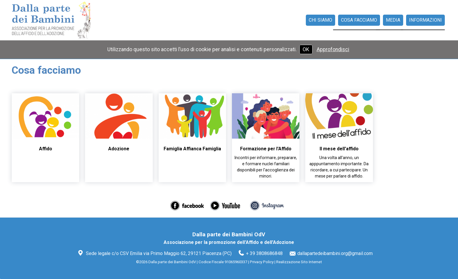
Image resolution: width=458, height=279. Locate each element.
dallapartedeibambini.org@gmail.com (335, 253)
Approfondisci (333, 49)
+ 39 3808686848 (264, 253)
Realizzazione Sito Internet (299, 262)
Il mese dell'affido (339, 148)
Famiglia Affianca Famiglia (192, 148)
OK (306, 49)
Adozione (118, 148)
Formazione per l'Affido (265, 148)
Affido (45, 148)
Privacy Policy (262, 262)
